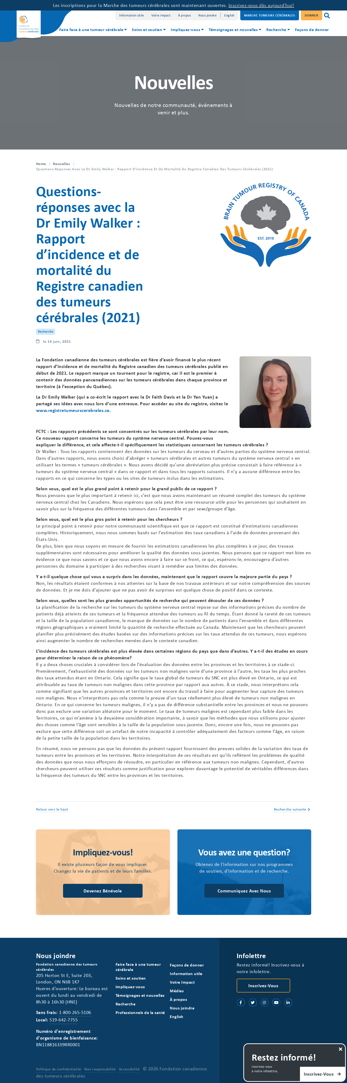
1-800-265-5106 (75, 1012)
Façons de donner (312, 29)
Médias (177, 990)
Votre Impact (161, 15)
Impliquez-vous (185, 29)
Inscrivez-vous (263, 985)
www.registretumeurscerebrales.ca (72, 410)
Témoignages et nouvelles (233, 29)
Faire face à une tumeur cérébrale (91, 29)
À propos (184, 15)
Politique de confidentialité (58, 1069)
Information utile (131, 15)
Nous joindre (207, 15)
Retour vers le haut (52, 809)
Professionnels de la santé (140, 1012)
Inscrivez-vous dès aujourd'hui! (261, 5)
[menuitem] (92, 30)
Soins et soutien (147, 29)
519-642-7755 (63, 1019)
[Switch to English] (229, 15)
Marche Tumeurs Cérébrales (269, 15)
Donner (311, 15)
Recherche (276, 29)
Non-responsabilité (100, 1069)
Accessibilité (129, 1069)
